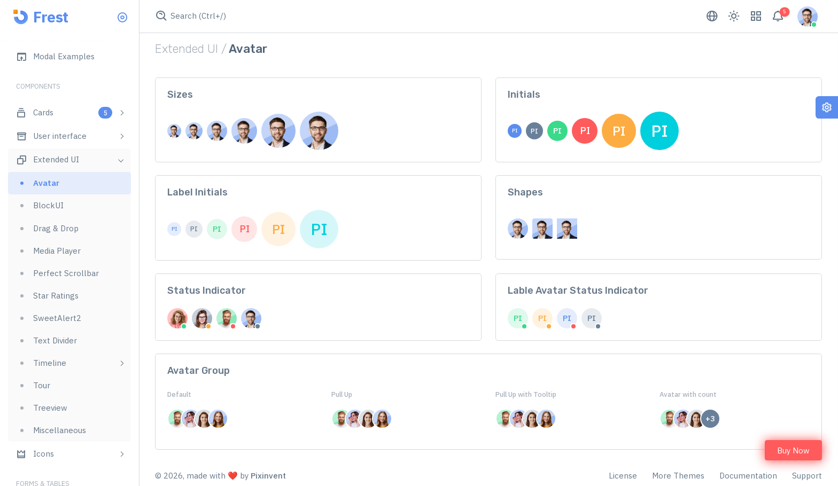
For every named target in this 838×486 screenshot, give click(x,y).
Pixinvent (268, 476)
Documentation (748, 476)
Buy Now (793, 450)
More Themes (678, 476)
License (623, 476)
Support (807, 476)
